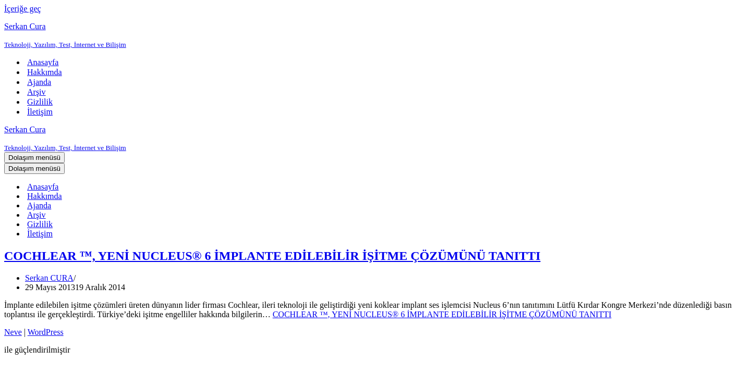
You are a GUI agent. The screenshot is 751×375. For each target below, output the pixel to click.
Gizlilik (40, 101)
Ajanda (39, 82)
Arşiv (36, 92)
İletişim (40, 111)
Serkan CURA (49, 277)
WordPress (46, 332)
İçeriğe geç (22, 8)
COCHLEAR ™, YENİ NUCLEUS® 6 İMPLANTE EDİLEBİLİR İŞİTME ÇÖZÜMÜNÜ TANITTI (272, 255)
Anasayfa (42, 62)
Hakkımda (44, 72)
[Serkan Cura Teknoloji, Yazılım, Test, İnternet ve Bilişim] (375, 35)
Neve (13, 332)
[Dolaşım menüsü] (34, 157)
